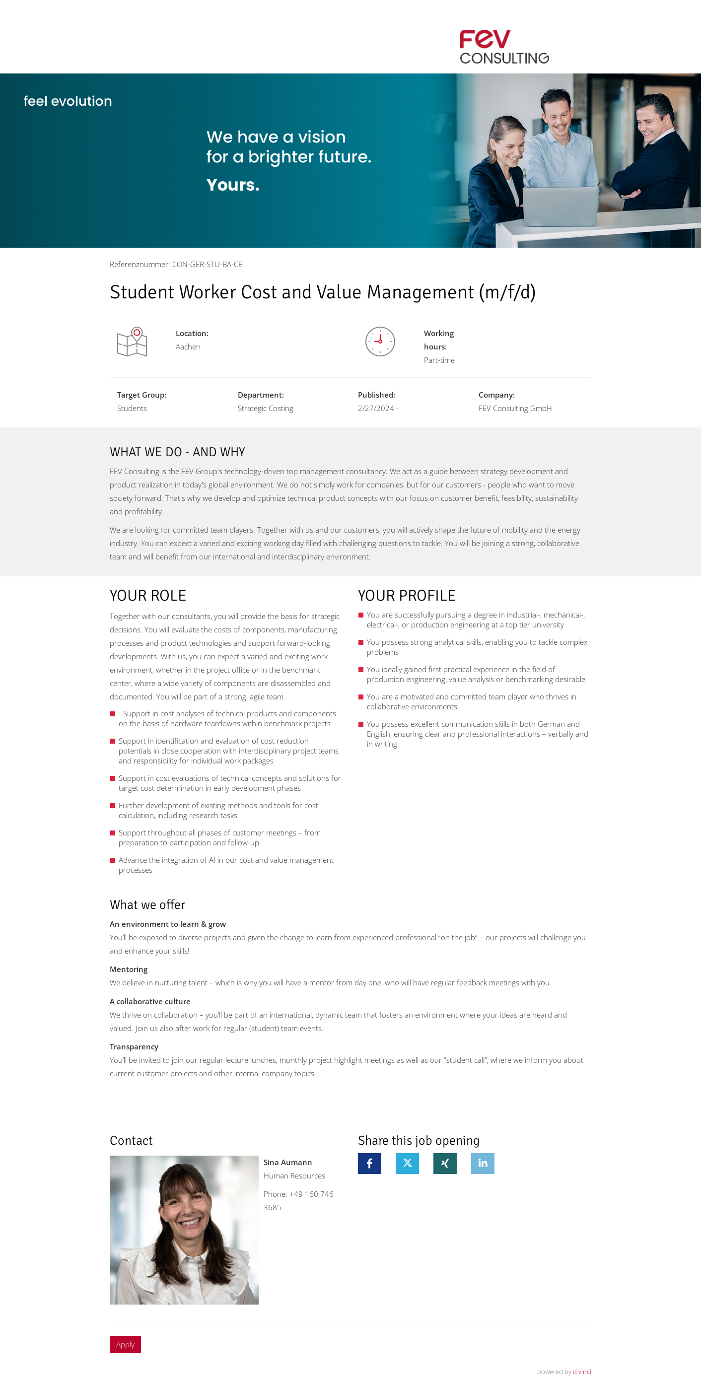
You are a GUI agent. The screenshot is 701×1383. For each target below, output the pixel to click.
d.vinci (582, 1371)
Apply (125, 1344)
